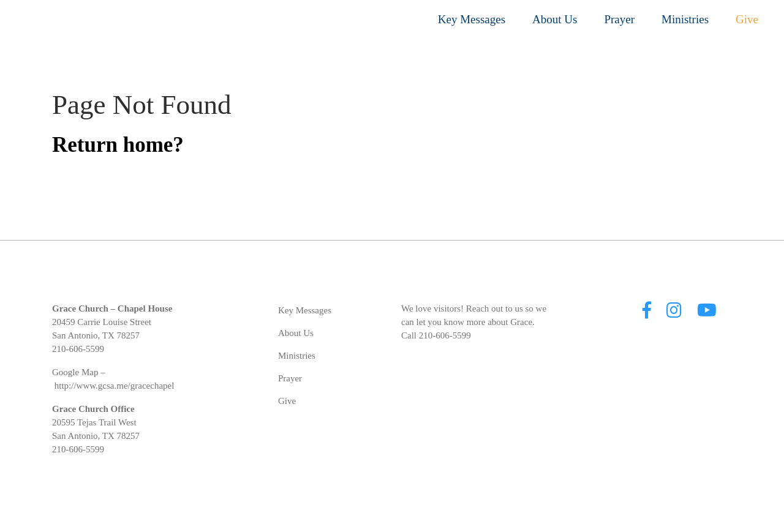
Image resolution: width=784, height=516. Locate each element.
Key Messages (471, 19)
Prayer (619, 19)
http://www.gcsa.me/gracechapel (115, 386)
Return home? (118, 145)
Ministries (685, 19)
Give (747, 19)
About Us (554, 19)
